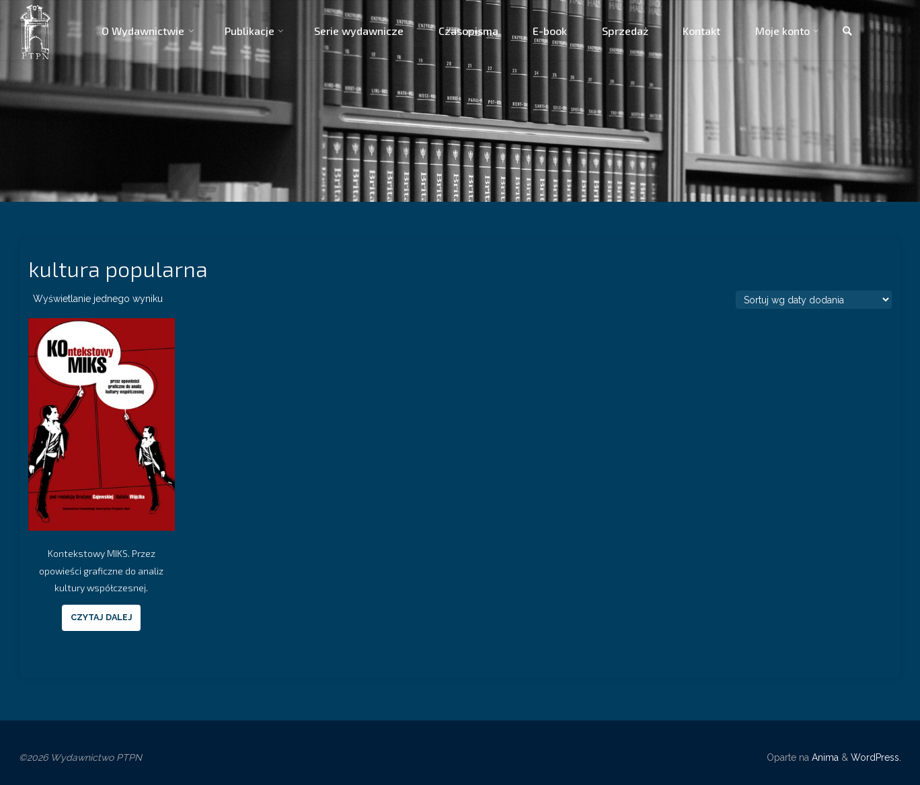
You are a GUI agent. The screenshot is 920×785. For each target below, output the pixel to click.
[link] (847, 32)
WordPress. (876, 757)
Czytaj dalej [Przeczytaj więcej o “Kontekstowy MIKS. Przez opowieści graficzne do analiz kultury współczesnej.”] (101, 617)
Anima (824, 757)
